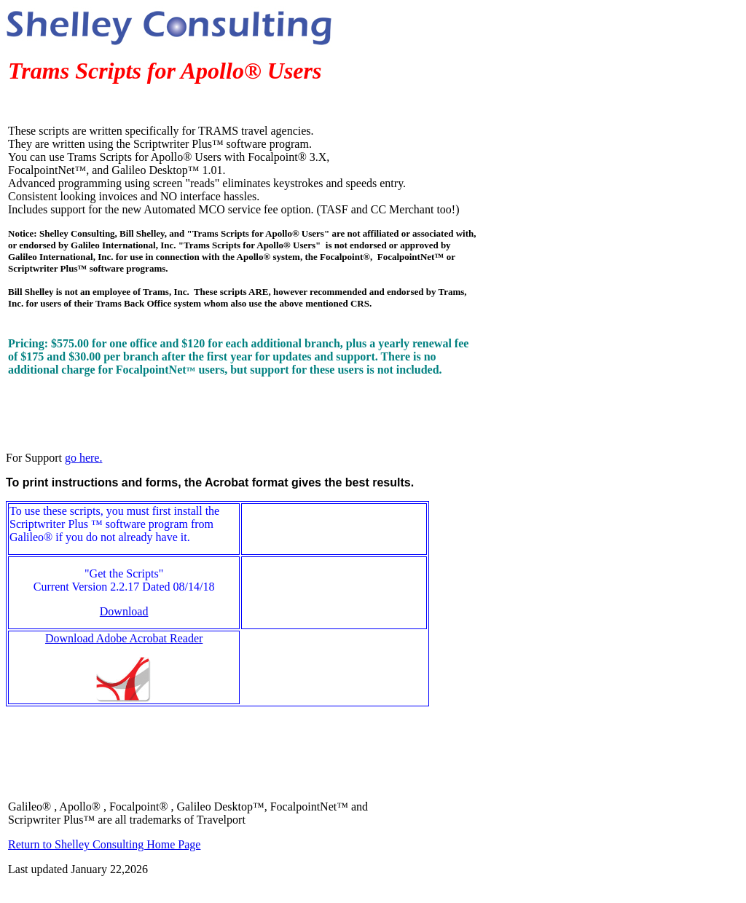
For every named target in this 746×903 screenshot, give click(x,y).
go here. (84, 458)
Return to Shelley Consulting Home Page (104, 844)
